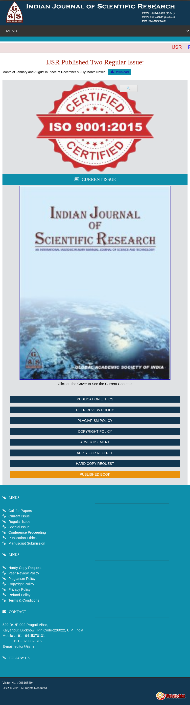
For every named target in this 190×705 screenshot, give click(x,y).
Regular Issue (19, 522)
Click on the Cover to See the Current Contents (95, 384)
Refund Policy (18, 595)
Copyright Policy (95, 431)
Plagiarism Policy (95, 421)
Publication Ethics (95, 399)
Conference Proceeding (27, 532)
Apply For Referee (95, 453)
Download (120, 72)
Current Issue (19, 516)
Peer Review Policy (95, 410)
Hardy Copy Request (24, 568)
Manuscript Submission (26, 543)
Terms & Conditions (23, 600)
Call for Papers (20, 511)
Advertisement (95, 442)
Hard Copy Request (95, 464)
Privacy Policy (19, 589)
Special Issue (19, 527)
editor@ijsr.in (25, 646)
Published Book (95, 474)
